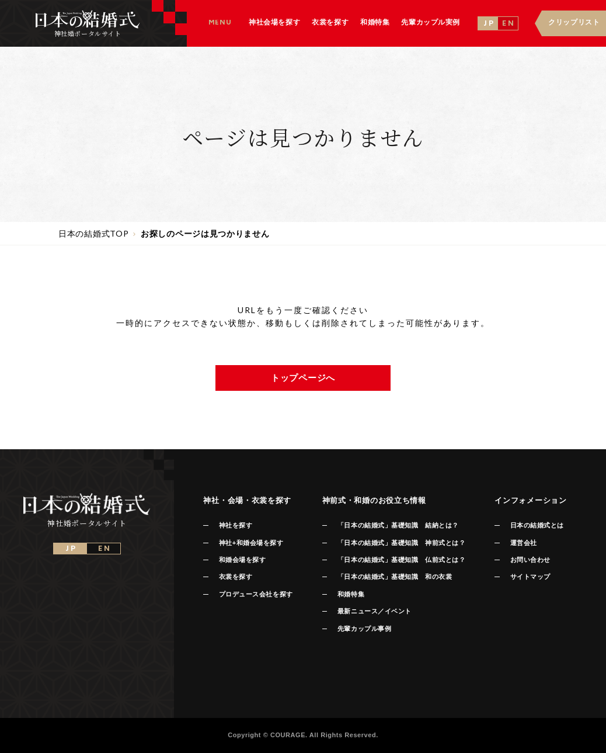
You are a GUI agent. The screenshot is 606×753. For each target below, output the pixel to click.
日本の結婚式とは (537, 525)
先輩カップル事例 (364, 628)
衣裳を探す (236, 576)
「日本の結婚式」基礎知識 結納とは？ (398, 525)
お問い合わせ (530, 559)
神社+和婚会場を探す (251, 542)
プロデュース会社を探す (256, 594)
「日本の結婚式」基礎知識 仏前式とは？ (401, 559)
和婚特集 (350, 594)
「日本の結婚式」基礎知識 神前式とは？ (401, 542)
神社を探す (236, 525)
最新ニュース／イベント (374, 611)
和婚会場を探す (242, 559)
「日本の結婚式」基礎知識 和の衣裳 (394, 576)
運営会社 (523, 542)
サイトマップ (530, 576)
